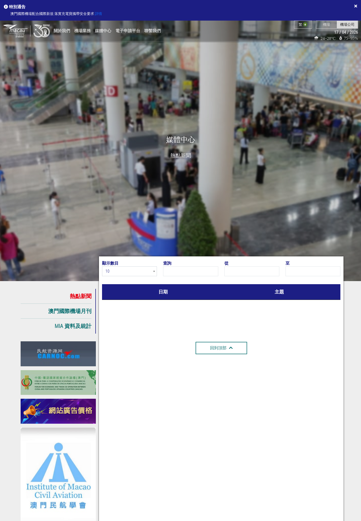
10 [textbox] (107, 271)
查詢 (167, 263)
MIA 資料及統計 (73, 326)
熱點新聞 (80, 296)
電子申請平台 (127, 30)
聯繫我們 (152, 30)
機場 (326, 24)
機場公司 (347, 24)
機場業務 (82, 30)
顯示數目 (110, 263)
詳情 (98, 14)
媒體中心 (103, 30)
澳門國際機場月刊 (69, 311)
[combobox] (129, 271)
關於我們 (62, 30)
